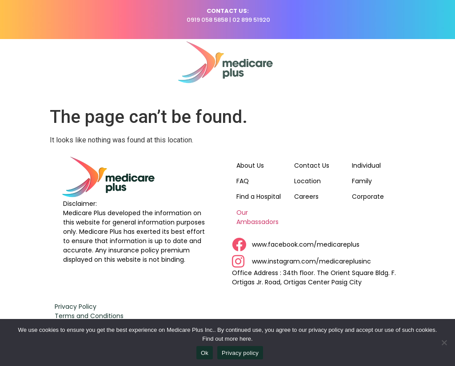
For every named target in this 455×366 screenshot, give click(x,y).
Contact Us (311, 165)
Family (362, 181)
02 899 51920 (251, 20)
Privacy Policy (75, 306)
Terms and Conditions (89, 315)
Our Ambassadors (257, 217)
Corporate (368, 196)
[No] (443, 342)
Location (307, 181)
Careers (306, 196)
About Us (250, 165)
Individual (366, 165)
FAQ (242, 181)
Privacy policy (240, 353)
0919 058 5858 (207, 20)
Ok (204, 353)
